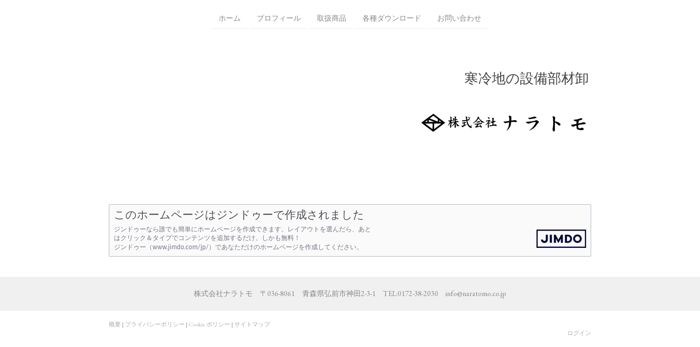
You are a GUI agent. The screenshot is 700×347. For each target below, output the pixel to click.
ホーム (230, 18)
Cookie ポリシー (209, 324)
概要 (115, 324)
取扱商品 (331, 18)
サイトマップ (252, 324)
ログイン (579, 333)
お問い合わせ (459, 18)
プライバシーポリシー (155, 324)
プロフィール (279, 18)
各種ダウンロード (391, 18)
